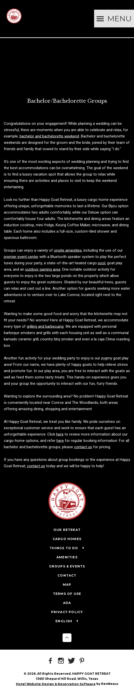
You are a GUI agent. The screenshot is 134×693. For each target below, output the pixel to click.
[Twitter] (72, 661)
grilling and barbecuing (45, 326)
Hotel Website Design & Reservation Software (56, 684)
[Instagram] (62, 661)
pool (101, 263)
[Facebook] (51, 661)
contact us (83, 446)
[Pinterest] (82, 661)
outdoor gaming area (42, 269)
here (60, 434)
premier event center (21, 256)
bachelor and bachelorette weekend (49, 136)
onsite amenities (68, 250)
